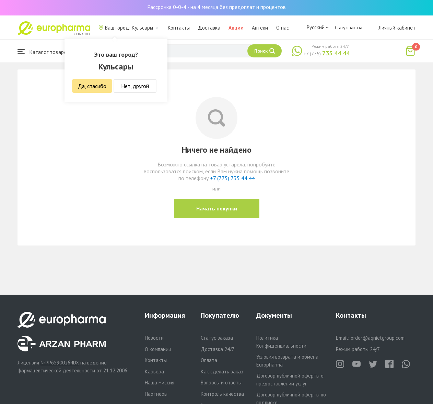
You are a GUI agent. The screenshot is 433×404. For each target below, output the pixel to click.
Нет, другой (135, 86)
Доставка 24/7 (217, 349)
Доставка (209, 27)
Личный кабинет (397, 27)
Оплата (209, 360)
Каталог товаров (43, 51)
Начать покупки (216, 208)
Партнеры (156, 394)
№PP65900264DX (59, 362)
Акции (236, 27)
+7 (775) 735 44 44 (232, 178)
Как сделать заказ (222, 371)
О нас (282, 27)
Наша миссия (159, 382)
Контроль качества (222, 394)
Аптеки (260, 27)
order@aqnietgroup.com (378, 338)
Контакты (179, 27)
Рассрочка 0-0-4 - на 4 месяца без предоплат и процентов (216, 6)
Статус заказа (348, 27)
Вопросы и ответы (221, 382)
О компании (158, 349)
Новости (154, 338)
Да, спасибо (92, 86)
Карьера (154, 371)
